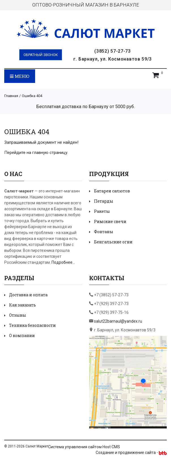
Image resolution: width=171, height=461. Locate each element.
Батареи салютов (112, 191)
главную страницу (49, 152)
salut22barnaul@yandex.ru (118, 321)
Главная (11, 96)
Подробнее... (63, 262)
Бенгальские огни (113, 242)
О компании (22, 335)
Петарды (103, 201)
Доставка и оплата (28, 294)
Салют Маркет (36, 446)
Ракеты (102, 211)
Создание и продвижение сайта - (131, 452)
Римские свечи (110, 221)
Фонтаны (103, 231)
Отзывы (17, 315)
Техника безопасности (32, 325)
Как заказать (22, 305)
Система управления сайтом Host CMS (84, 447)
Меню (19, 76)
